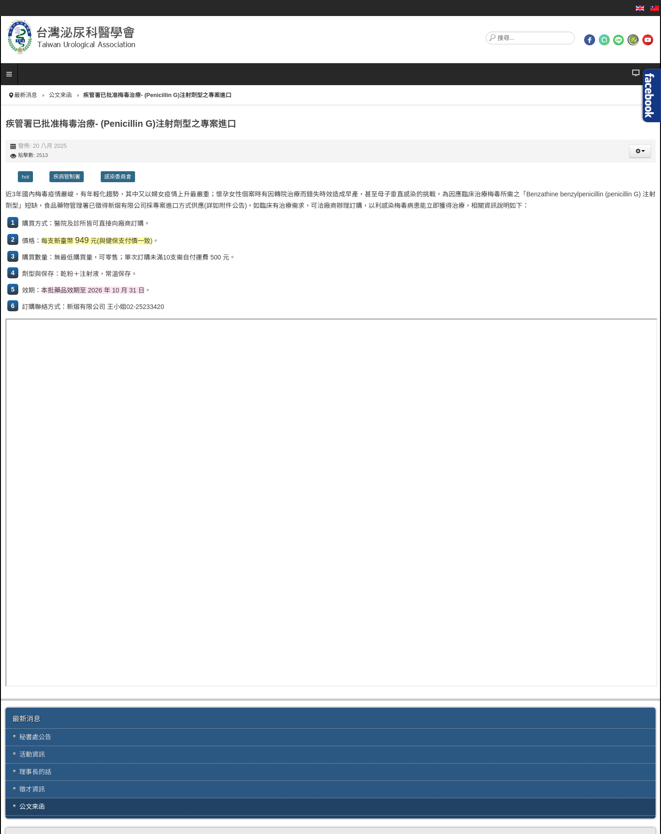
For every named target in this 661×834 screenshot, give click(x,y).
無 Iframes (331, 503)
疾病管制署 (66, 176)
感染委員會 (117, 176)
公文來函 (60, 95)
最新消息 (25, 95)
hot (25, 176)
